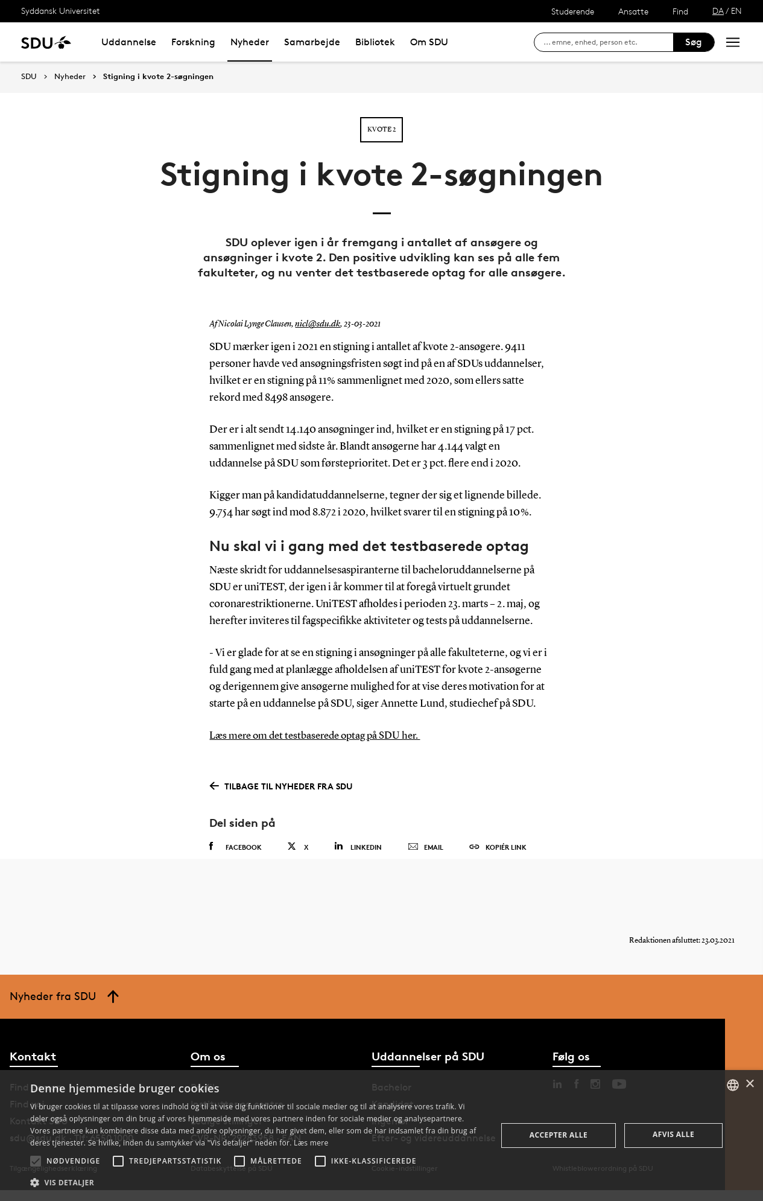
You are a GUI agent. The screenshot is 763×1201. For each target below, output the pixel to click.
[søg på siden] (608, 42)
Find (680, 11)
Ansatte (633, 11)
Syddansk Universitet (60, 10)
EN (736, 10)
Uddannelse (128, 42)
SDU (29, 76)
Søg (693, 42)
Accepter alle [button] (558, 1135)
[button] (36, 1161)
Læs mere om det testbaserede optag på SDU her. (321, 735)
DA (718, 10)
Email (425, 847)
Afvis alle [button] (673, 1134)
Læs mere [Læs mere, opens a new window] (311, 1143)
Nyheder (249, 42)
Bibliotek (375, 42)
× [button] (749, 1084)
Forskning (193, 42)
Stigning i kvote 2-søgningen (158, 76)
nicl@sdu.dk (316, 324)
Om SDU (429, 42)
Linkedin (358, 846)
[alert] (381, 1135)
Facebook (235, 846)
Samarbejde (312, 42)
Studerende (572, 11)
